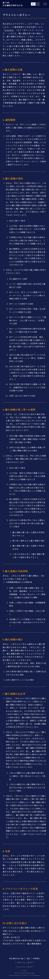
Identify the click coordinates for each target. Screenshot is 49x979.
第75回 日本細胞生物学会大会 (13, 4)
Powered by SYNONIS (24, 967)
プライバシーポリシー (26, 962)
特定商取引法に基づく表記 (19, 958)
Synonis (9, 30)
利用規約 (36, 958)
